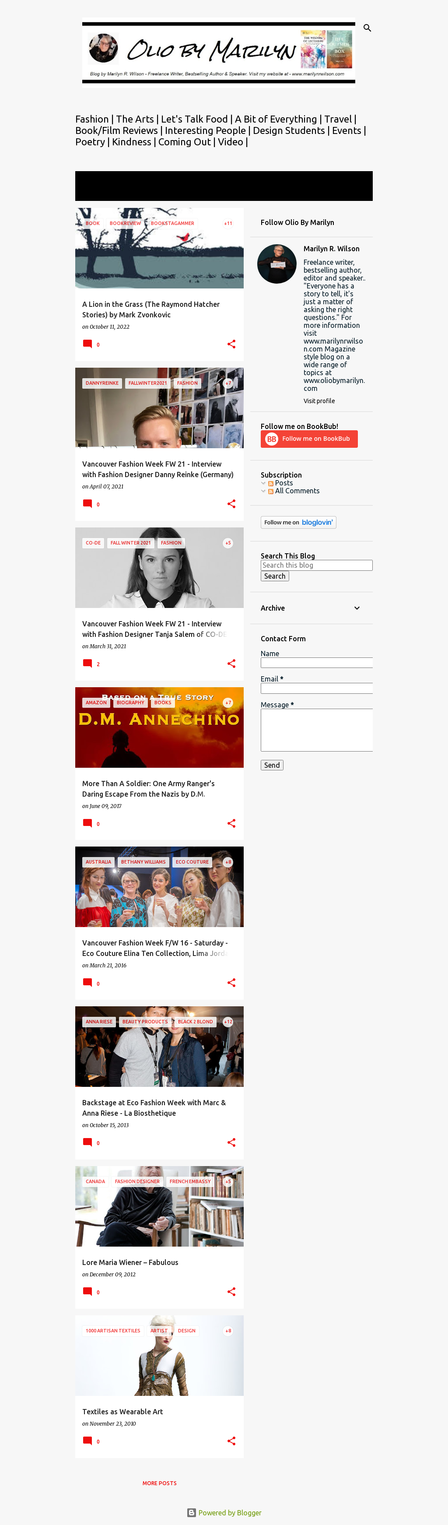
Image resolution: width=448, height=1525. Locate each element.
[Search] (367, 28)
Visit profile (319, 400)
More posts (160, 1483)
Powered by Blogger (224, 1513)
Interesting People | (209, 130)
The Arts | (138, 118)
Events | (349, 130)
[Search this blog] (317, 565)
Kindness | (135, 141)
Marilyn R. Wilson (332, 249)
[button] (231, 345)
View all (93, 193)
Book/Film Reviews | (120, 130)
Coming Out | (188, 141)
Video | (233, 141)
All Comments (294, 491)
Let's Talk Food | (198, 118)
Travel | (340, 118)
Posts (280, 483)
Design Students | (292, 130)
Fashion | (95, 118)
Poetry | (93, 141)
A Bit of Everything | (279, 118)
